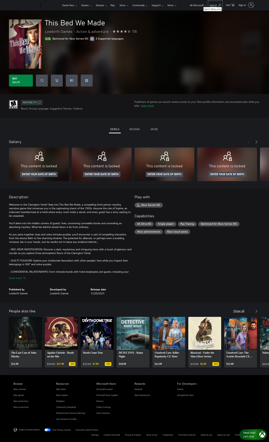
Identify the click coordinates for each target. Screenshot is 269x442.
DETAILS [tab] (114, 129)
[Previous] (249, 142)
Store (122, 5)
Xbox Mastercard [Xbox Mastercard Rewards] (142, 395)
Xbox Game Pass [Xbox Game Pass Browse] (20, 401)
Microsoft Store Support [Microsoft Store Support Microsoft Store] (107, 395)
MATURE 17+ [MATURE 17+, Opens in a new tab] (32, 102)
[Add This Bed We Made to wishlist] (42, 81)
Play (112, 5)
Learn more (147, 105)
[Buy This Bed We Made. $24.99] (21, 81)
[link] (25, 342)
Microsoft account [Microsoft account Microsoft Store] (104, 389)
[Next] (256, 142)
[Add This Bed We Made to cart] (57, 81)
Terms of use (151, 435)
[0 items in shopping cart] (230, 4)
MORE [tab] (154, 129)
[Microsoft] (26, 5)
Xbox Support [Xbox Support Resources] (62, 395)
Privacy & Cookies (133, 435)
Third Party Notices (187, 435)
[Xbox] (50, 5)
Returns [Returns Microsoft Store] (99, 401)
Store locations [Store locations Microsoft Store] (103, 413)
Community (138, 5)
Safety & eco (206, 435)
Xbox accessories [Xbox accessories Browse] (21, 407)
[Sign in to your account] (246, 5)
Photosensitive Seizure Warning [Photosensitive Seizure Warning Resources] (70, 413)
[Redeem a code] (87, 81)
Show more (17, 278)
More (171, 5)
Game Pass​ (68, 5)
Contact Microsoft (112, 435)
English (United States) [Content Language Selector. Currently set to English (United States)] (29, 429)
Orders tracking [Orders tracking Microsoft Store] (103, 407)
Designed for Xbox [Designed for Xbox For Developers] (185, 395)
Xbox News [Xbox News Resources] (61, 389)
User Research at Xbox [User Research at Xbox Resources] (66, 419)
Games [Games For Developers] (180, 389)
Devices (100, 5)
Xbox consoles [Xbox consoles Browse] (19, 389)
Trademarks (168, 435)
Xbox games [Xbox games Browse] (18, 395)
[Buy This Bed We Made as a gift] (72, 81)
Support (156, 5)
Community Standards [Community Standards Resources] (66, 407)
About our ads (223, 435)
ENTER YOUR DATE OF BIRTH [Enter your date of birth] (39, 174)
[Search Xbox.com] (215, 5)
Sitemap (95, 435)
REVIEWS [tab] (134, 129)
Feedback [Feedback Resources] (60, 401)
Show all (238, 311)
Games (85, 5)
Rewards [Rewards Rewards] (138, 389)
